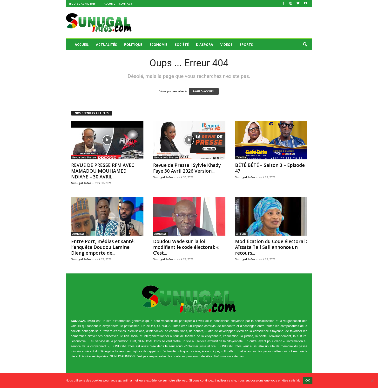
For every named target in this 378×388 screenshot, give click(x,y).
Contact (125, 3)
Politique (133, 44)
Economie (158, 44)
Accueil (109, 3)
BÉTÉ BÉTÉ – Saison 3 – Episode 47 (270, 168)
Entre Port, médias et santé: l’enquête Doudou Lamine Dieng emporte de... (103, 247)
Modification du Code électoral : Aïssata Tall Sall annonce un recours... (271, 247)
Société (182, 44)
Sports (246, 44)
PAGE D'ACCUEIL (204, 91)
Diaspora (204, 44)
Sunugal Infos (81, 183)
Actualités (106, 44)
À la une (241, 233)
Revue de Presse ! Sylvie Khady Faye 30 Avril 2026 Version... (187, 168)
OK (307, 380)
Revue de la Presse (84, 157)
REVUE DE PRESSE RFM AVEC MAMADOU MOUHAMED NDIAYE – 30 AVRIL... (102, 171)
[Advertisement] (224, 23)
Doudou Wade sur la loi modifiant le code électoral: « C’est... (186, 247)
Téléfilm (241, 157)
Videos (226, 44)
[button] (305, 44)
